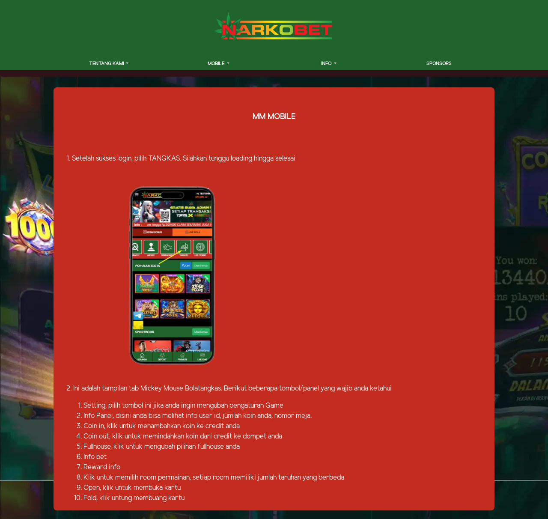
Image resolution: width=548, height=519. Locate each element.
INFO (327, 64)
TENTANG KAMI (107, 64)
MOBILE (217, 64)
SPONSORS (439, 64)
